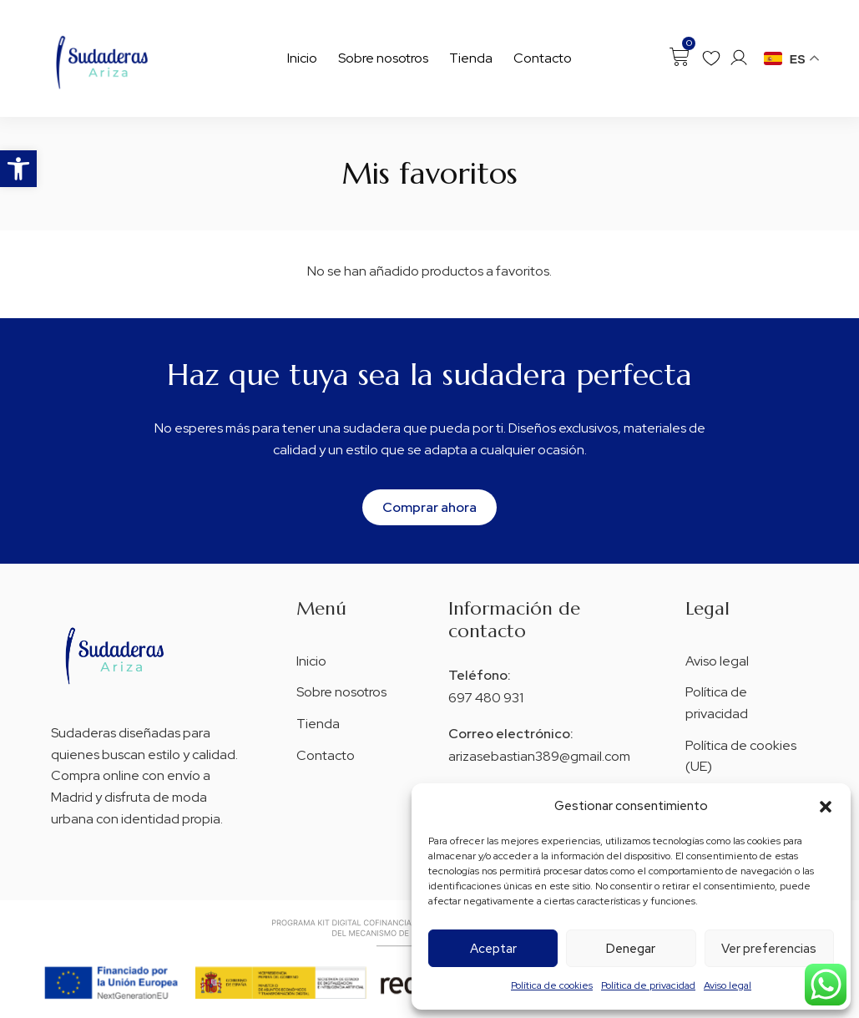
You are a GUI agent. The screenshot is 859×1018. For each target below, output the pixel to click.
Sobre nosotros (383, 58)
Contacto (542, 58)
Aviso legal (727, 985)
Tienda (471, 58)
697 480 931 (485, 698)
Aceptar (493, 948)
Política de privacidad (648, 985)
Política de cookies (552, 985)
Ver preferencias (768, 948)
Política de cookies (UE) (740, 756)
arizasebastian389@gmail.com (539, 756)
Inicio (302, 58)
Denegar (630, 948)
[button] (18, 168)
